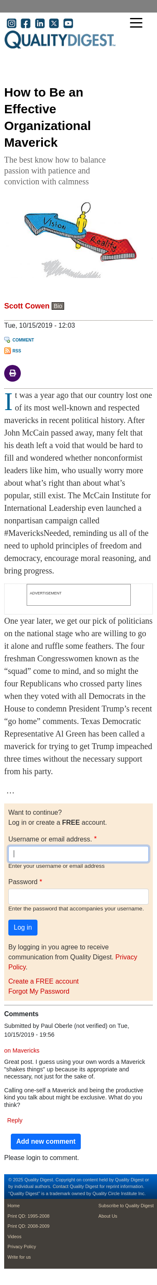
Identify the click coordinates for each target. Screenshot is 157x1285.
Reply (14, 1120)
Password (22, 881)
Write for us (19, 1257)
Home (13, 1205)
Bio (58, 306)
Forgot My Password (39, 991)
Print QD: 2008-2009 (28, 1226)
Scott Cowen (27, 306)
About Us (107, 1216)
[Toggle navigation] (138, 23)
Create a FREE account (43, 981)
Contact (60, 1186)
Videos (14, 1236)
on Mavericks (22, 1050)
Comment (23, 340)
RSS (16, 351)
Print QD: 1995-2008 (28, 1216)
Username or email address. (50, 839)
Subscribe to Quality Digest (126, 1205)
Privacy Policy (21, 1246)
